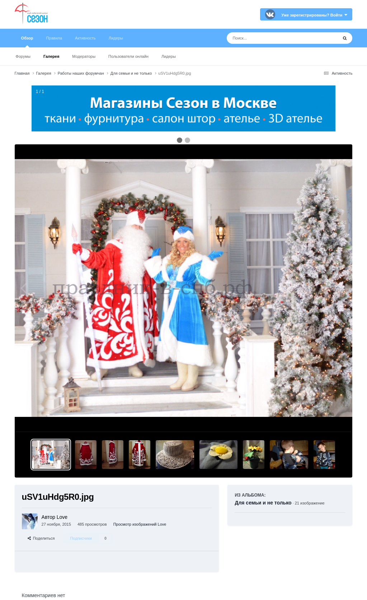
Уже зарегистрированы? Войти (315, 15)
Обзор (27, 41)
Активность (85, 38)
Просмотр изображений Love (139, 524)
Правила (54, 38)
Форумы (23, 56)
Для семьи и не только (263, 503)
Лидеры (168, 56)
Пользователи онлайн (128, 56)
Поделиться (41, 538)
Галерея (51, 56)
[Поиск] (269, 38)
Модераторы (83, 56)
